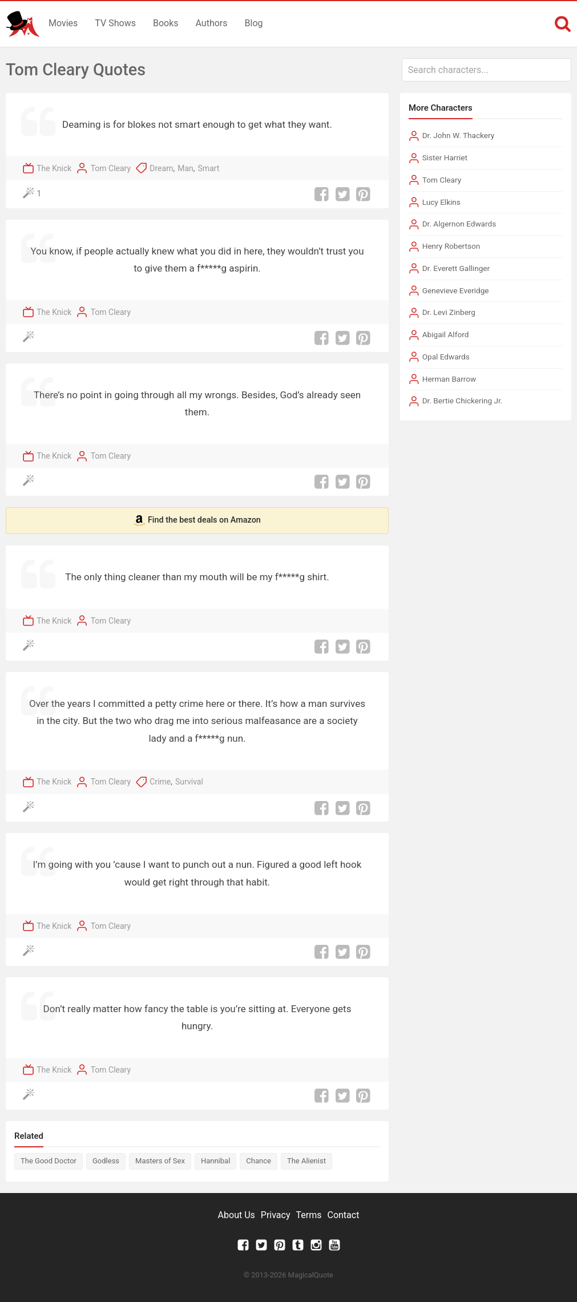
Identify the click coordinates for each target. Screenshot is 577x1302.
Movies (63, 23)
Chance (258, 1161)
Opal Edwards (446, 356)
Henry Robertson (451, 245)
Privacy (275, 1215)
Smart (209, 168)
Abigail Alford (445, 334)
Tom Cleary (111, 168)
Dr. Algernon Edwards (459, 223)
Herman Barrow (449, 378)
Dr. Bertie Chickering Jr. (462, 400)
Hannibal (215, 1161)
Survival (189, 781)
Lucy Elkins (441, 202)
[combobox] (486, 70)
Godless (105, 1161)
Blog (254, 23)
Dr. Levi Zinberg (448, 312)
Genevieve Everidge (455, 290)
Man (185, 168)
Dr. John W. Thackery (458, 135)
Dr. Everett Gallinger (456, 268)
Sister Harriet (444, 157)
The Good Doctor (48, 1161)
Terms (309, 1215)
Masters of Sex (160, 1161)
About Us (236, 1215)
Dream (161, 168)
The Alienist (306, 1161)
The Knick (54, 168)
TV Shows (115, 23)
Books (166, 23)
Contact (343, 1215)
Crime (160, 781)
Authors (212, 23)
